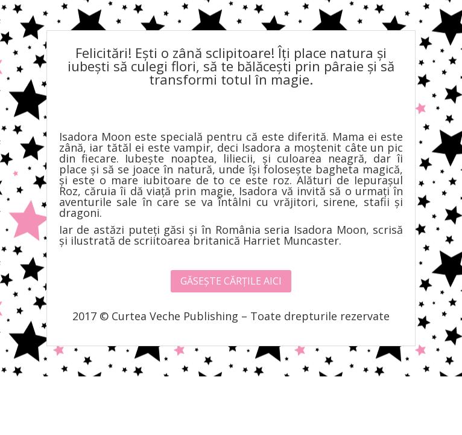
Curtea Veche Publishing (175, 316)
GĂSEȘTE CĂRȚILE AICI (231, 281)
